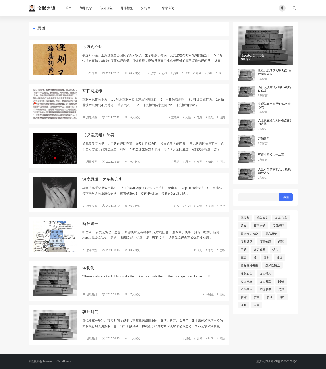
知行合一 (147, 8)
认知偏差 (106, 8)
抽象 (176, 73)
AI (178, 206)
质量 (210, 73)
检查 (187, 73)
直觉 (211, 206)
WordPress (64, 361)
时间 (211, 338)
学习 (188, 206)
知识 (211, 161)
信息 (199, 117)
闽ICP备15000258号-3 (282, 361)
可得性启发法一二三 (271, 154)
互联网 (175, 117)
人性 (188, 117)
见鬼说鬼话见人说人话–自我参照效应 (274, 72)
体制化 (88, 268)
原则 (199, 250)
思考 (188, 161)
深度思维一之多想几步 (102, 179)
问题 (222, 338)
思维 (164, 73)
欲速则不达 (92, 46)
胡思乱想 (86, 8)
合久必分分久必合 (252, 55)
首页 (68, 8)
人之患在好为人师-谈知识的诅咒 (274, 122)
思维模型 (127, 8)
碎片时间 (90, 312)
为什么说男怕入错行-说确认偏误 (274, 89)
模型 (199, 161)
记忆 (222, 161)
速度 (221, 73)
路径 (222, 206)
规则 (222, 117)
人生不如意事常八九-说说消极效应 (274, 171)
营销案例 (264, 138)
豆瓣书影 (261, 361)
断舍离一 (90, 223)
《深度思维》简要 (98, 135)
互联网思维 (92, 91)
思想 (153, 73)
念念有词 (168, 8)
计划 (198, 73)
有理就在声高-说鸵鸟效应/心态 (275, 105)
